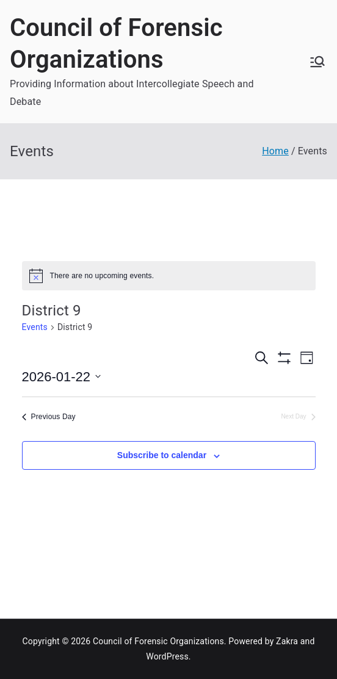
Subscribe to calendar (161, 455)
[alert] (169, 275)
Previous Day (49, 416)
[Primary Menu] (317, 61)
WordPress (167, 656)
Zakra (287, 641)
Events (35, 327)
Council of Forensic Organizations (158, 641)
